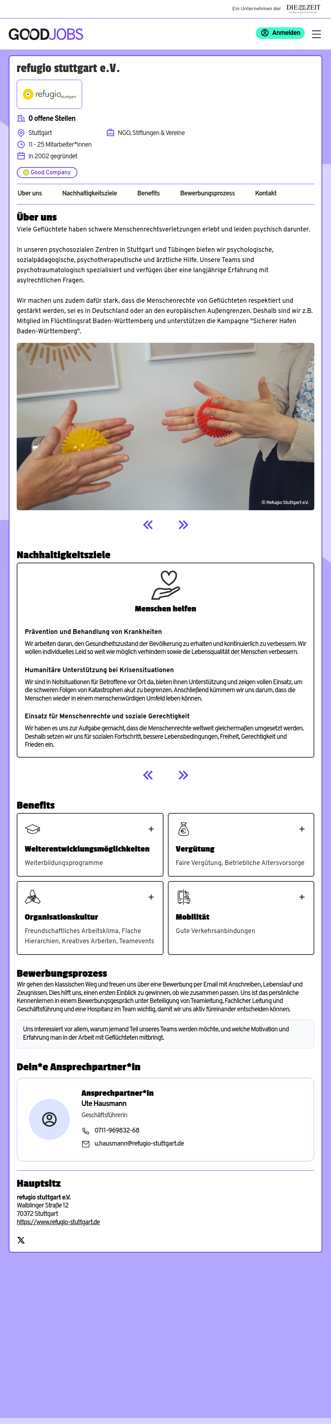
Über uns (29, 194)
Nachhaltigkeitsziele (89, 194)
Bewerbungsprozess (207, 194)
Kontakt (265, 194)
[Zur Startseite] (46, 34)
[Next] (183, 524)
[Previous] (148, 524)
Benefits (148, 194)
